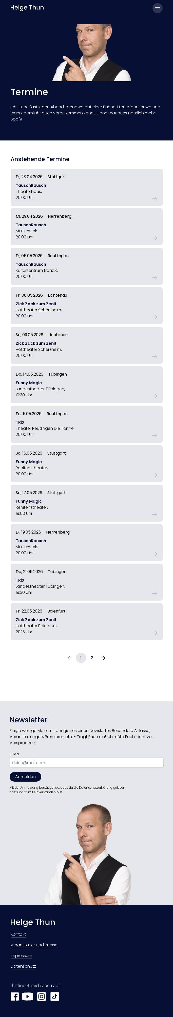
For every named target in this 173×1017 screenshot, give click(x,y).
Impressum (21, 956)
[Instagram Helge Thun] (41, 996)
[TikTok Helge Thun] (55, 996)
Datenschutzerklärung (95, 787)
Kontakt (18, 934)
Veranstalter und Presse (34, 945)
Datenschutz (23, 966)
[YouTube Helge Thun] (27, 996)
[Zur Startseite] (87, 924)
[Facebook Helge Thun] (15, 996)
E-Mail (15, 754)
